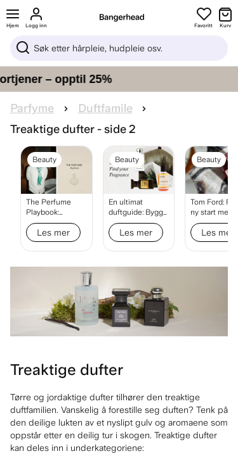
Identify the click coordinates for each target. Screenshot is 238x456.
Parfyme (32, 108)
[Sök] (119, 48)
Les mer (53, 232)
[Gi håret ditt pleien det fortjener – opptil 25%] (119, 79)
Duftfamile (105, 108)
